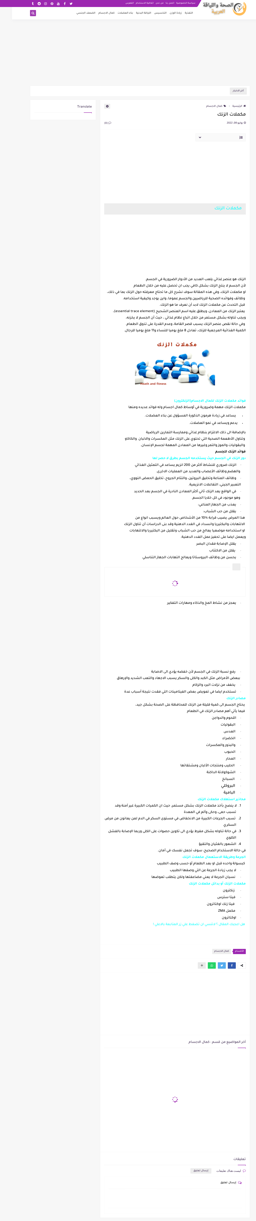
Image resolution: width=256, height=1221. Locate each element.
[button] (220, 965)
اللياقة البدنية (131, 13)
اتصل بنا (158, 3)
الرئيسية (227, 106)
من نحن (148, 3)
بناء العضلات (113, 13)
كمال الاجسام (94, 13)
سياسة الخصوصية (173, 3)
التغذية (177, 13)
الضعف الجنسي (73, 13)
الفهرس (117, 3)
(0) (95, 123)
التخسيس (148, 13)
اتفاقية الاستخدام (133, 3)
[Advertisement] (128, 55)
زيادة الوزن (164, 13)
